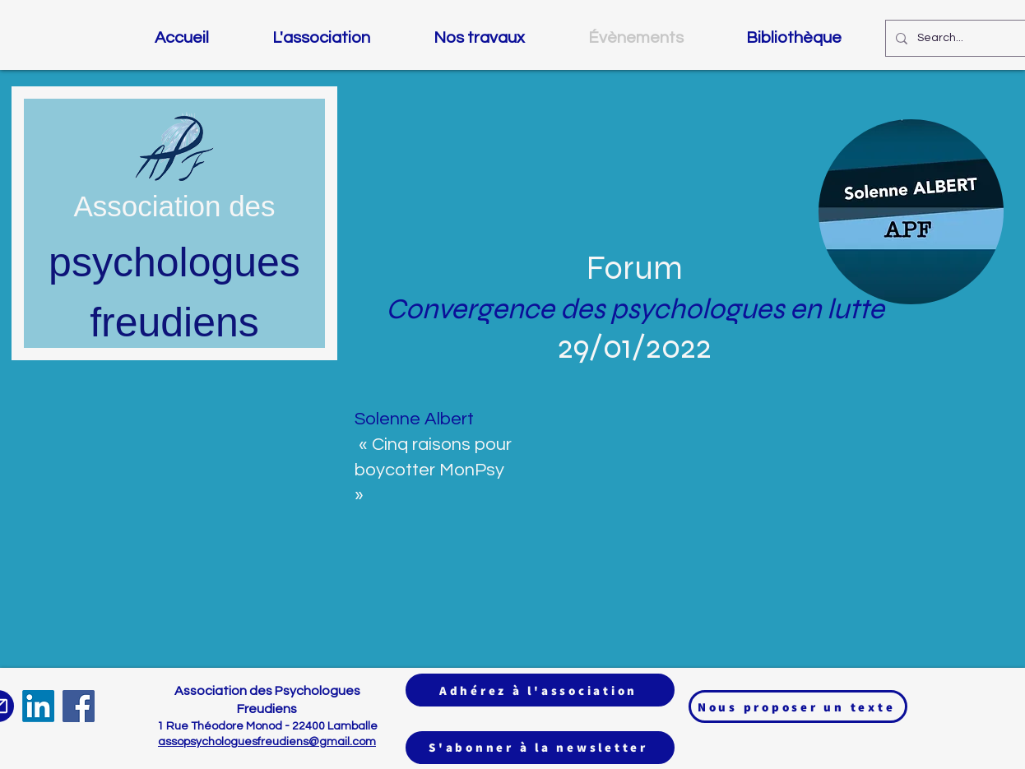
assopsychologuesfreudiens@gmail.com (267, 742)
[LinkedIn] (38, 706)
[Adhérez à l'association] (540, 690)
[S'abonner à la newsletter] (540, 747)
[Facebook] (79, 706)
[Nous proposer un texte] (798, 706)
